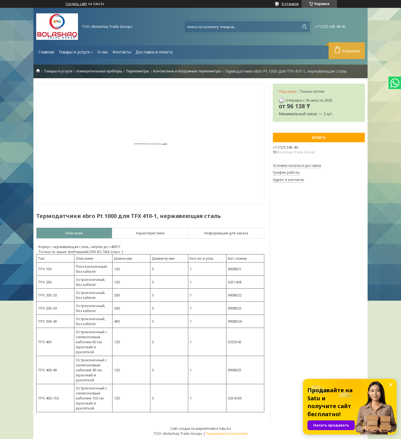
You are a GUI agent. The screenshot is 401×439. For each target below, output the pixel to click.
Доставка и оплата (154, 52)
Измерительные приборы (99, 71)
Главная (46, 52)
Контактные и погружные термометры (187, 71)
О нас (102, 52)
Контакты (122, 52)
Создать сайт (76, 4)
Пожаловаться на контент (227, 433)
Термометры (137, 71)
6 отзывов (290, 3)
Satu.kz (225, 428)
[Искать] (304, 26)
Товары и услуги (74, 52)
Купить (319, 137)
